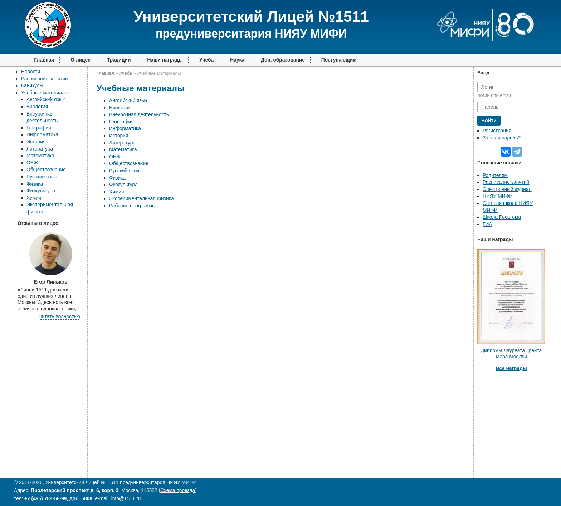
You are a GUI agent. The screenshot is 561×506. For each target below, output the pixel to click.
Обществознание (46, 169)
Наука (237, 60)
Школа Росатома (502, 217)
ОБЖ (32, 163)
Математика (40, 155)
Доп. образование (283, 60)
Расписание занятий (44, 79)
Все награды (511, 368)
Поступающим (339, 60)
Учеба (206, 60)
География (38, 128)
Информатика (42, 134)
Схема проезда (177, 490)
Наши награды (165, 60)
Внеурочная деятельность (139, 114)
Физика (34, 184)
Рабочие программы (132, 205)
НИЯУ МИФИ (498, 196)
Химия (33, 198)
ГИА (487, 224)
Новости (30, 71)
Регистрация (497, 130)
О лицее (80, 60)
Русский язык (41, 177)
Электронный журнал (507, 189)
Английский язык (45, 99)
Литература (39, 149)
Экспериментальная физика (141, 198)
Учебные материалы (44, 92)
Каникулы (32, 85)
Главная (44, 60)
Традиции (119, 60)
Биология (37, 106)
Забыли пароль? (502, 138)
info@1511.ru (126, 498)
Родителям (495, 175)
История (35, 141)
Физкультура (40, 190)
